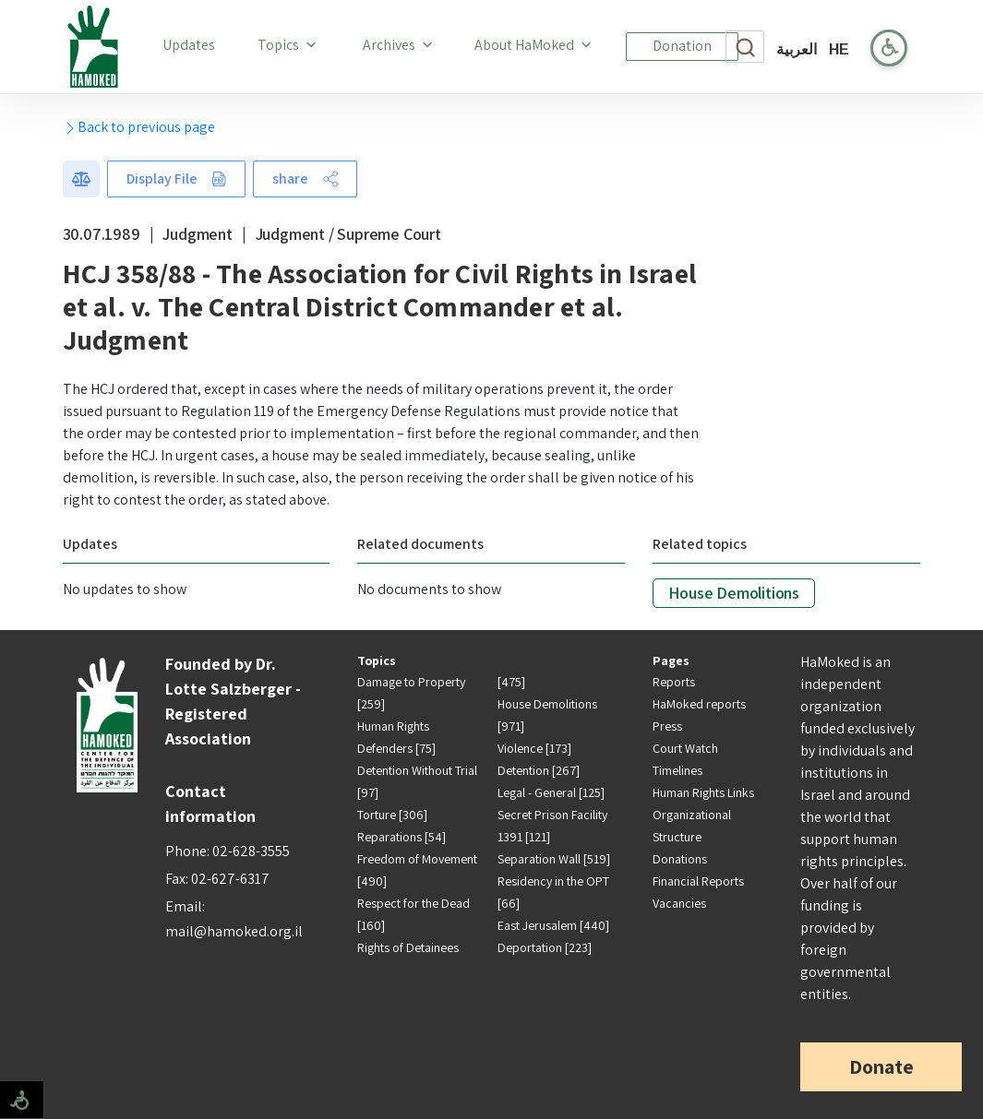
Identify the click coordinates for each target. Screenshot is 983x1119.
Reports (674, 681)
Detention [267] (538, 770)
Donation (682, 45)
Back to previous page (139, 127)
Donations (680, 859)
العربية (796, 49)
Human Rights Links (703, 792)
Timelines (677, 770)
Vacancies (679, 903)
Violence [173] (534, 748)
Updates (192, 44)
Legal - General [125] (551, 792)
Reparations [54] (401, 836)
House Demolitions (733, 592)
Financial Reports (698, 881)
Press (667, 726)
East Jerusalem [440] (553, 925)
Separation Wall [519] (553, 859)
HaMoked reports (699, 704)
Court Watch (685, 748)
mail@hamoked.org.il (234, 931)
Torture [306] (392, 814)
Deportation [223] (544, 947)
